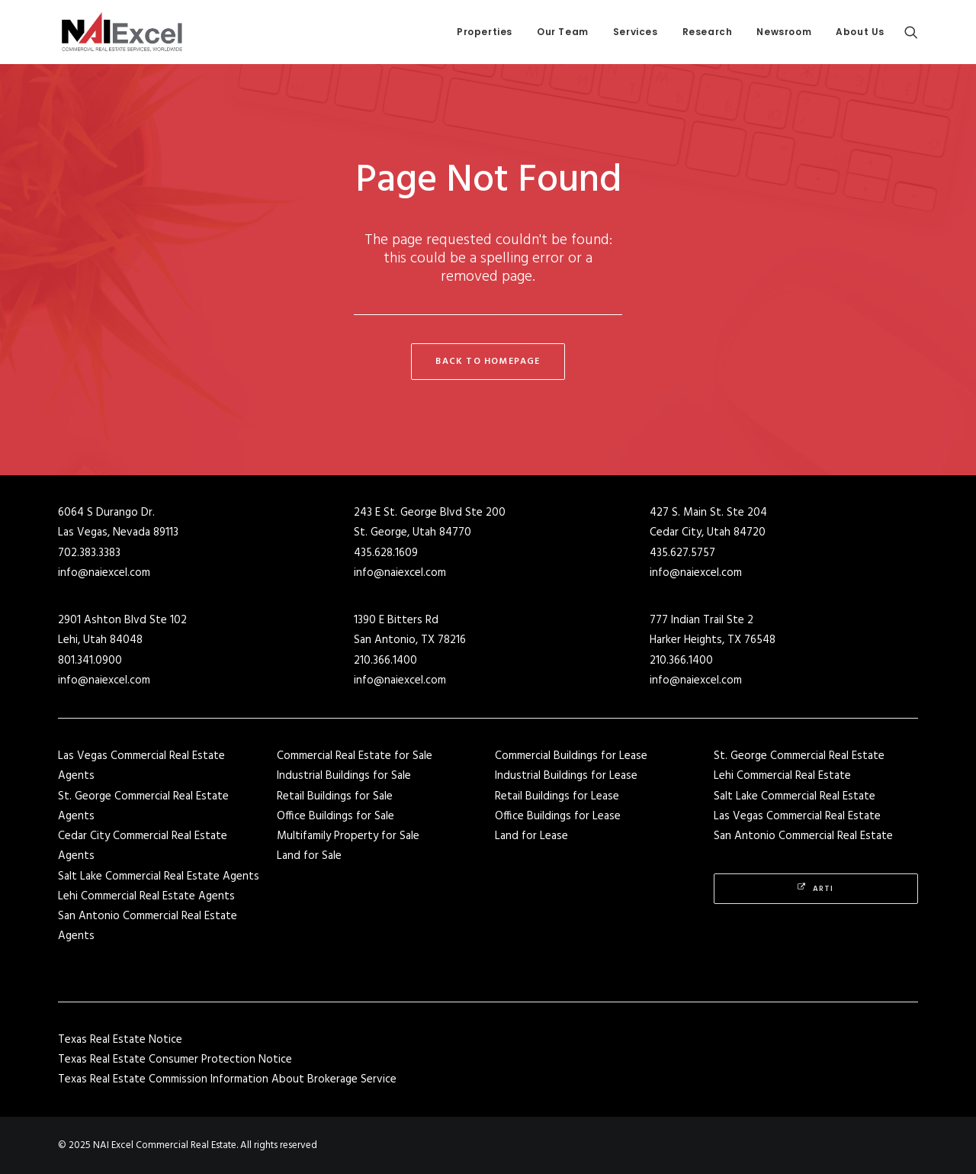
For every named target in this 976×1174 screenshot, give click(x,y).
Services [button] (635, 31)
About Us (860, 31)
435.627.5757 (682, 553)
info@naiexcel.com (104, 573)
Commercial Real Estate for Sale (354, 756)
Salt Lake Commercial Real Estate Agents (158, 876)
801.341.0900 (90, 660)
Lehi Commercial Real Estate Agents (146, 896)
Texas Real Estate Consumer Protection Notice (175, 1059)
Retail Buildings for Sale (335, 796)
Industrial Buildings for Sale (344, 776)
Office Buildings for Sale (335, 816)
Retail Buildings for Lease (557, 796)
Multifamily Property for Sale (348, 836)
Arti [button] (815, 889)
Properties (484, 31)
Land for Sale (309, 856)
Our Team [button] (563, 31)
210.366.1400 (385, 660)
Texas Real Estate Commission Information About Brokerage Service (227, 1079)
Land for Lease (531, 836)
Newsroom (783, 31)
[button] (911, 32)
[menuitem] (484, 32)
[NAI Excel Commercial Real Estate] (122, 32)
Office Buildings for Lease (558, 816)
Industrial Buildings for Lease (566, 776)
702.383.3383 (89, 553)
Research (707, 31)
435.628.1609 (386, 553)
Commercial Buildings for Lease (571, 756)
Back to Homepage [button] (487, 361)
